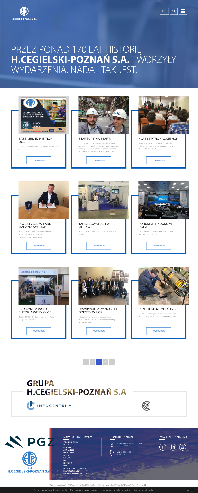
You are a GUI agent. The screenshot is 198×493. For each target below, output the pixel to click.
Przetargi (67, 463)
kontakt (66, 466)
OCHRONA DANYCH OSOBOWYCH (76, 468)
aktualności (68, 450)
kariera (66, 458)
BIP (64, 461)
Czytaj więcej (39, 160)
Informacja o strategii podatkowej (79, 474)
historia (67, 447)
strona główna (70, 442)
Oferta (66, 455)
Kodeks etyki (68, 453)
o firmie (66, 445)
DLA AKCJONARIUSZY (71, 471)
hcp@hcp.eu (121, 455)
